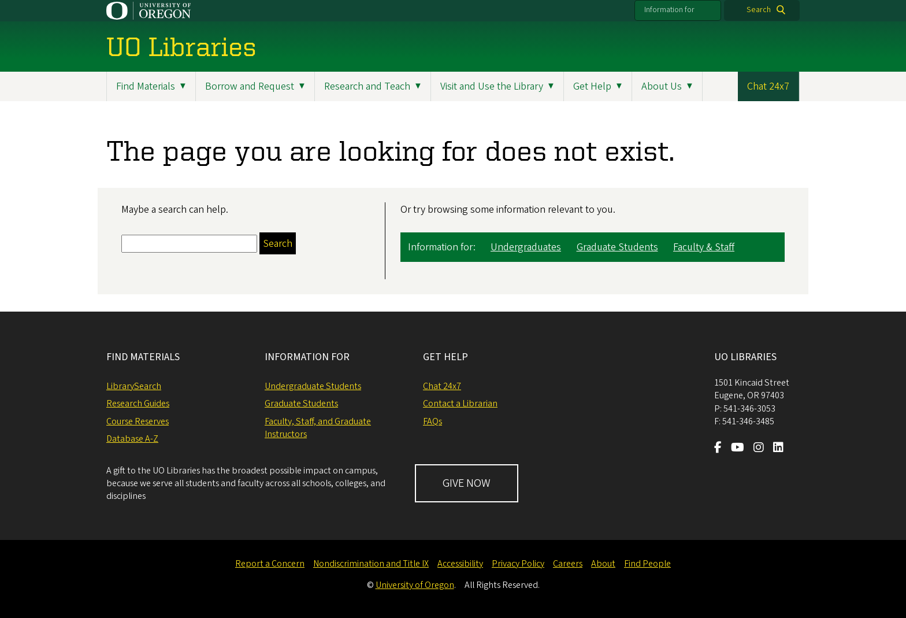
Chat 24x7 (768, 86)
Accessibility (460, 563)
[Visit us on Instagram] (758, 448)
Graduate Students (617, 247)
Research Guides (137, 403)
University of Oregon (415, 585)
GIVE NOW (467, 483)
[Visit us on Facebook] (718, 448)
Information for (669, 10)
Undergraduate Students (313, 386)
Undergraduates (526, 247)
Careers (567, 563)
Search (759, 10)
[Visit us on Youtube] (737, 448)
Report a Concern (270, 563)
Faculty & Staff (703, 247)
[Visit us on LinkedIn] (778, 448)
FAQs (432, 421)
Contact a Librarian (460, 403)
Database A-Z (132, 438)
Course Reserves (137, 421)
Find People (647, 563)
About (603, 563)
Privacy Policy (518, 563)
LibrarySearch (133, 386)
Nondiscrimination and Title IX (371, 563)
